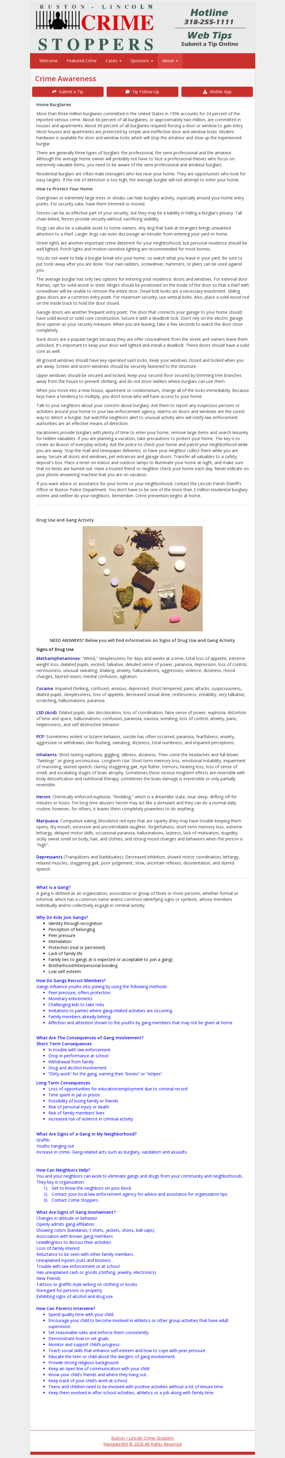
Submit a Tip (67, 91)
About (170, 60)
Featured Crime (82, 60)
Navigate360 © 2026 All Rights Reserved (142, 1444)
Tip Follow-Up (142, 91)
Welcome (48, 60)
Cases (114, 60)
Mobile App (217, 91)
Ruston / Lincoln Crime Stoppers (142, 1438)
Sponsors (142, 60)
